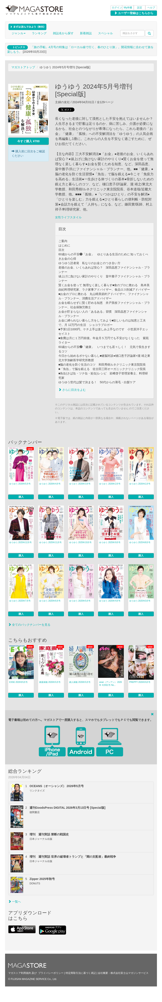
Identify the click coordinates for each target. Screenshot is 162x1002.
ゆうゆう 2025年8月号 (140, 542)
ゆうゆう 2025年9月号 (109, 542)
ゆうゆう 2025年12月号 (20, 542)
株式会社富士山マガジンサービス (129, 973)
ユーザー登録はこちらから (133, 13)
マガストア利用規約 (19, 973)
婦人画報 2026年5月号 (79, 682)
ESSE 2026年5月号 (18, 682)
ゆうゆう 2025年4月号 (109, 601)
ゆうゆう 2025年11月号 (50, 542)
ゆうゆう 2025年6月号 (50, 601)
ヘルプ (151, 7)
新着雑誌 (86, 33)
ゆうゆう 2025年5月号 (79, 601)
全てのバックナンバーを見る (29, 624)
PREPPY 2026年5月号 (140, 682)
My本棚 (128, 7)
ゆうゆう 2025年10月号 (80, 542)
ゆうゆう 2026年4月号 (50, 484)
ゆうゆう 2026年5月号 (20, 484)
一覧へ (14, 901)
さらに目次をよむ (72, 389)
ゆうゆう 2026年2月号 (109, 484)
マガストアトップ (23, 67)
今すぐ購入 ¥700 (28, 141)
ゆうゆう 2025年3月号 (140, 601)
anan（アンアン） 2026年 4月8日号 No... (110, 683)
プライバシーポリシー (50, 973)
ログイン (117, 7)
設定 (139, 7)
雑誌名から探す (63, 33)
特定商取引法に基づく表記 (81, 973)
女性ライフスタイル (68, 217)
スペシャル (105, 33)
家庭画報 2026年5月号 (50, 682)
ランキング (39, 33)
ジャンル (19, 33)
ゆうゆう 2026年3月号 (79, 484)
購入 (21, 496)
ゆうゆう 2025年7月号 (20, 601)
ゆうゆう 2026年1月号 (140, 484)
